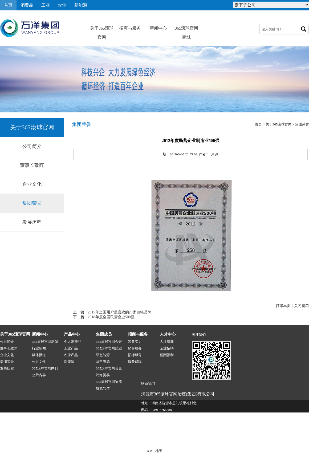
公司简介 (32, 146)
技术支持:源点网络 (276, 439)
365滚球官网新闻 (45, 342)
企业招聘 (167, 348)
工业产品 (71, 348)
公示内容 (39, 375)
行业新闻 (39, 348)
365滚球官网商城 (186, 29)
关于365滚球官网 (101, 29)
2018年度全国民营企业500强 (111, 317)
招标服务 (135, 355)
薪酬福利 (167, 355)
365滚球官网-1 (100, 439)
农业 (62, 5)
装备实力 (135, 342)
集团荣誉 (32, 203)
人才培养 (167, 342)
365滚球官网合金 (109, 368)
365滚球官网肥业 (109, 348)
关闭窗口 (301, 306)
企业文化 (32, 184)
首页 (8, 5)
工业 (45, 5)
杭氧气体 (103, 388)
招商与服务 (130, 28)
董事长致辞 (32, 165)
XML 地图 (154, 451)
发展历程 (32, 222)
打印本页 (283, 306)
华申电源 (103, 362)
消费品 (27, 5)
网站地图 (302, 439)
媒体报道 (39, 355)
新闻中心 (158, 28)
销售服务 (135, 348)
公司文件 (39, 362)
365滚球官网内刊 (45, 368)
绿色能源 (103, 355)
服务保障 (135, 362)
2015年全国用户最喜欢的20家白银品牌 (119, 312)
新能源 (80, 5)
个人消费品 (72, 342)
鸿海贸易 (103, 375)
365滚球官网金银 (109, 342)
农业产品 (71, 355)
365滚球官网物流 (109, 382)
